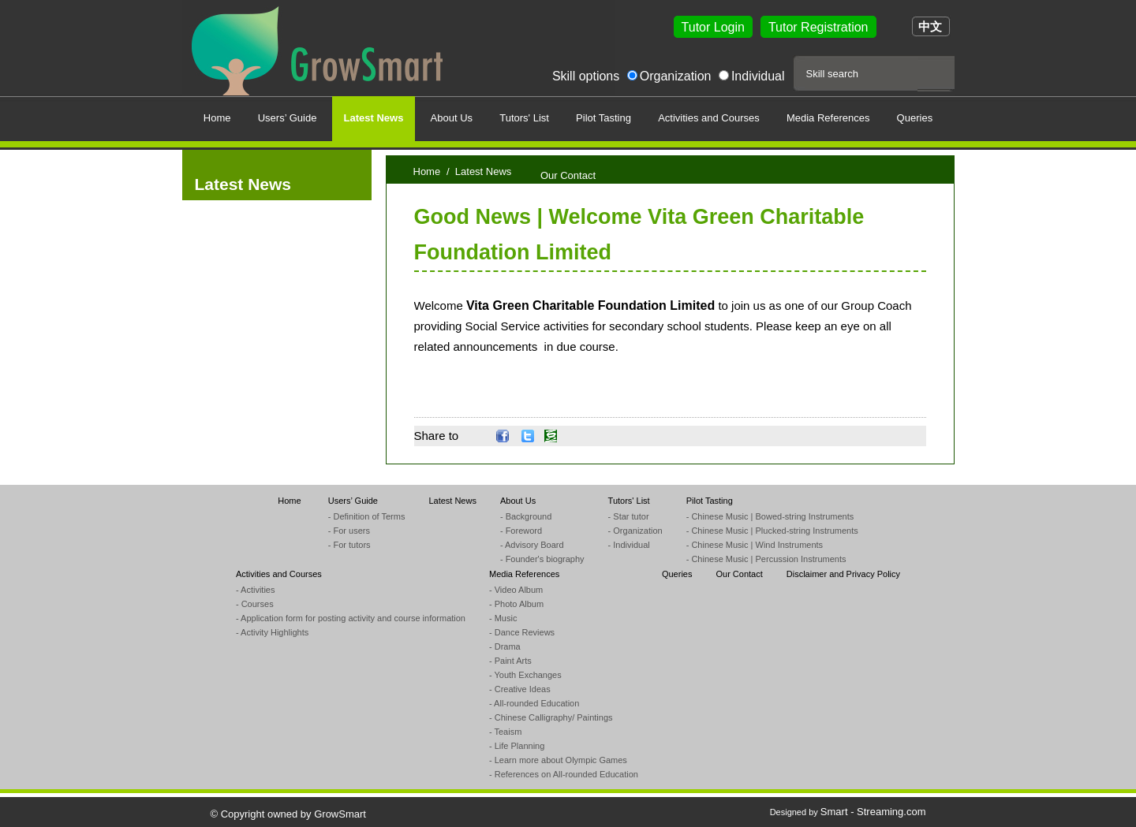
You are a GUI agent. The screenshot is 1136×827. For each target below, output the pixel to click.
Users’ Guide (353, 500)
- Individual (629, 544)
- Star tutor (628, 516)
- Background (525, 516)
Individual (758, 76)
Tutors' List (629, 500)
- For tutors (349, 544)
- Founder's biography (542, 559)
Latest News (452, 500)
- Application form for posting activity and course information (350, 618)
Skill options (585, 76)
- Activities (255, 589)
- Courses (255, 604)
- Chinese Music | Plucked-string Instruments (772, 530)
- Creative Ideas (520, 689)
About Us (518, 500)
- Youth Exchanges (525, 675)
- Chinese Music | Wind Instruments (754, 544)
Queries (677, 574)
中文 (930, 26)
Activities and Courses (279, 574)
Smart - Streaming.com (873, 812)
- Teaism (505, 731)
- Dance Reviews (522, 632)
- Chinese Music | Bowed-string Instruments (770, 516)
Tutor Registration (818, 27)
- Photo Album (516, 604)
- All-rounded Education (534, 703)
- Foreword (521, 530)
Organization (676, 76)
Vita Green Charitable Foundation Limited (590, 305)
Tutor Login (713, 27)
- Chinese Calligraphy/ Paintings (551, 717)
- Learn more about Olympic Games (558, 760)
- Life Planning (516, 746)
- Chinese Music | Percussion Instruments (766, 559)
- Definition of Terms (366, 516)
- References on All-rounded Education (563, 774)
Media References (524, 574)
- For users (349, 530)
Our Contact (739, 574)
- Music (503, 618)
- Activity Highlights (272, 632)
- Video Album (516, 589)
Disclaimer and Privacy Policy (843, 574)
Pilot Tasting (709, 500)
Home (427, 171)
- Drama (505, 646)
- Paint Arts (510, 660)
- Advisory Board (532, 544)
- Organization (635, 530)
